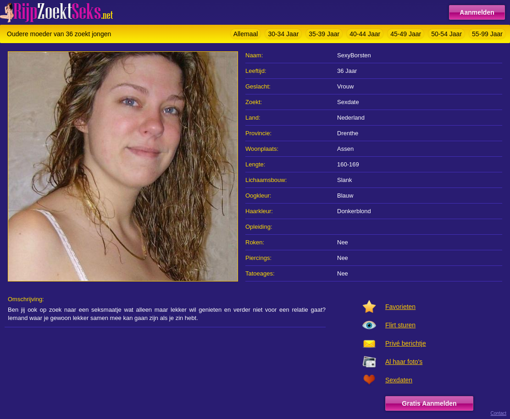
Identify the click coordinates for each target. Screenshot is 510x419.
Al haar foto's (403, 361)
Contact (498, 413)
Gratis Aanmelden (429, 403)
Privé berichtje (405, 343)
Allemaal (245, 34)
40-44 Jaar (364, 34)
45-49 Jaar (405, 34)
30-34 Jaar (283, 34)
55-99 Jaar (487, 34)
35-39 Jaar (324, 34)
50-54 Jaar (446, 34)
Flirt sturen (400, 325)
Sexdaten (398, 380)
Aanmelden (477, 12)
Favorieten (400, 306)
